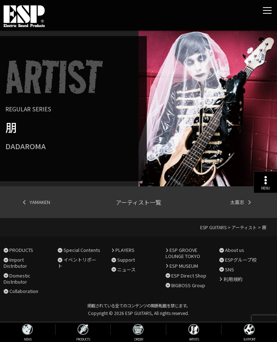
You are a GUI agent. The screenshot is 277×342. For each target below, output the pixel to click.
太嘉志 (237, 202)
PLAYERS (125, 249)
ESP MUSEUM (184, 265)
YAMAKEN (40, 202)
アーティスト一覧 (138, 202)
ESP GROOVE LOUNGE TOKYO (183, 252)
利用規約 (233, 279)
